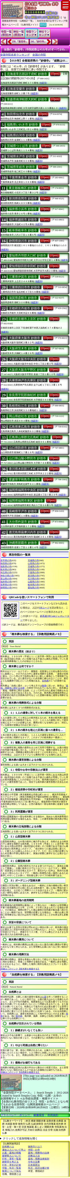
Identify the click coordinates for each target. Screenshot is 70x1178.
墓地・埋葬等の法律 (38, 1153)
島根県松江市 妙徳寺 (23, 405)
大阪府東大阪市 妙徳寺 (24, 338)
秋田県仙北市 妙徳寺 (21, 114)
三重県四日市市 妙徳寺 (24, 287)
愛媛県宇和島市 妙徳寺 (24, 479)
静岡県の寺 (6, 587)
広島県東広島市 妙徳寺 (24, 426)
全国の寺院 (39, 54)
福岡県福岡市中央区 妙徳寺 (27, 490)
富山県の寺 (6, 578)
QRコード (44, 607)
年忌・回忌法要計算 (38, 1168)
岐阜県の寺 (33, 584)
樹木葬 (19, 1016)
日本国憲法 (34, 1165)
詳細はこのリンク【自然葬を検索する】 (20, 1072)
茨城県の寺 (33, 566)
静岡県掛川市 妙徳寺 (23, 240)
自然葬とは (8, 1146)
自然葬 (45, 681)
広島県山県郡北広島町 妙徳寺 (29, 437)
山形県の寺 (33, 563)
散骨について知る (11, 1171)
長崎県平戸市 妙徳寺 (23, 511)
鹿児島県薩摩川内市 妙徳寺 (27, 532)
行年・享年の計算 (11, 1165)
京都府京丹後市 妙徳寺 (24, 308)
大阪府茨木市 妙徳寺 (23, 348)
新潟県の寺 (33, 575)
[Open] (55, 73)
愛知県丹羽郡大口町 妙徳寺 (27, 255)
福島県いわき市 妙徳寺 (22, 124)
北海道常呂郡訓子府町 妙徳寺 (27, 74)
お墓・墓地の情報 (11, 1153)
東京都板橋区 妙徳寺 (23, 188)
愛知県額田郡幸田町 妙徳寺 (27, 266)
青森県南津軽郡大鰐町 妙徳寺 (27, 99)
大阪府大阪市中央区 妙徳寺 (27, 359)
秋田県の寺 (6, 563)
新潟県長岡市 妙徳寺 (23, 198)
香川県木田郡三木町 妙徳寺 (27, 469)
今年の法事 (34, 1162)
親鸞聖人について (11, 1156)
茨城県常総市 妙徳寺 (21, 167)
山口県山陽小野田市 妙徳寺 (27, 458)
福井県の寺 (6, 581)
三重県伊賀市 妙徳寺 (23, 276)
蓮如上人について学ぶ (14, 1150)
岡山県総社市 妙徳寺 (23, 416)
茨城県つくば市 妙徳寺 (22, 145)
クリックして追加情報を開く (20, 1138)
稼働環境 (38, 1115)
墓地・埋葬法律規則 (38, 1159)
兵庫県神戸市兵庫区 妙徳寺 (27, 380)
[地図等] (43, 83)
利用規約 (53, 1115)
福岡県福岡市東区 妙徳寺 (26, 500)
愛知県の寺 (33, 587)
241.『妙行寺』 (39, 41)
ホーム (43, 24)
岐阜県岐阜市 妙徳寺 (23, 230)
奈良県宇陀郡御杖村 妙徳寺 (27, 395)
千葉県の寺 (33, 572)
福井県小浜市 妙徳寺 (23, 209)
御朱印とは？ (35, 1146)
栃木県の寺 (6, 569)
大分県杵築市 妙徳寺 (23, 521)
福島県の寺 (6, 566)
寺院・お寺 (34, 1150)
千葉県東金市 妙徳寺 (23, 177)
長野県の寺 (6, 584)
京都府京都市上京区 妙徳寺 (27, 319)
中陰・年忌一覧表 (11, 1168)
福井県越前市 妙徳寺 (23, 219)
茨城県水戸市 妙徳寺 (21, 156)
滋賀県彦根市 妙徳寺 (23, 297)
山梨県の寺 (33, 581)
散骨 (44, 685)
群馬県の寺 (33, 569)
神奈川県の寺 (7, 575)
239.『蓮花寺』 (20, 41)
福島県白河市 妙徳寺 (21, 135)
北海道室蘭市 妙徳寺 (21, 88)
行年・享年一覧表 (11, 1159)
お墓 (44, 997)
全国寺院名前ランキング (15, 54)
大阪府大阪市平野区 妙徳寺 (27, 369)
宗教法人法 (34, 1156)
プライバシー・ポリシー (16, 1115)
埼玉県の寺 (6, 572)
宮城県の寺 (33, 560)
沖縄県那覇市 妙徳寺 (23, 542)
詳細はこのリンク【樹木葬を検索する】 (20, 969)
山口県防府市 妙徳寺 (23, 447)
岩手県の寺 (6, 560)
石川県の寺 (33, 578)
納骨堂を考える (10, 1162)
